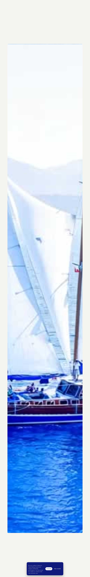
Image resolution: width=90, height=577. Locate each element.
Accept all (48, 568)
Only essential (57, 568)
